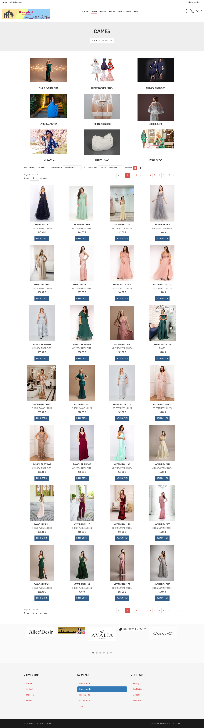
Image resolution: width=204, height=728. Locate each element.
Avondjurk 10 (41, 225)
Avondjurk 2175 (162, 584)
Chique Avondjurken (48, 88)
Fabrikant (92, 168)
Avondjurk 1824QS (82, 344)
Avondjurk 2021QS (122, 404)
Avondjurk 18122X (82, 284)
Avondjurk (137, 683)
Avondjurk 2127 (82, 524)
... (145, 175)
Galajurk (136, 695)
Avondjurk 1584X (81, 225)
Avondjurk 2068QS (42, 464)
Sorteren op (56, 168)
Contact (29, 689)
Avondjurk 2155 (162, 524)
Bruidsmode (84, 683)
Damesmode (85, 689)
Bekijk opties (41, 238)
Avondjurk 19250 (162, 344)
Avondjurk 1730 (122, 225)
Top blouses (48, 160)
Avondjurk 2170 (122, 584)
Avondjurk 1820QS (122, 284)
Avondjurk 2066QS (162, 404)
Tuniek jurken (155, 160)
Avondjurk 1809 (41, 284)
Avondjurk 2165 (41, 584)
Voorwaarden (174, 723)
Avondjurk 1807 (162, 225)
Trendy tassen (102, 160)
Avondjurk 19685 (41, 404)
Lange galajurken (48, 124)
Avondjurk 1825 (122, 344)
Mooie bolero (156, 124)
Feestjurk (137, 700)
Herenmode (84, 695)
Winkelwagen (16, 2)
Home (4, 2)
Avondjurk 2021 (82, 404)
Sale (81, 706)
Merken (29, 700)
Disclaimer (155, 723)
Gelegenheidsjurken (155, 88)
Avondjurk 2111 (162, 464)
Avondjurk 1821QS (162, 284)
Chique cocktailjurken (102, 88)
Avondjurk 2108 (122, 464)
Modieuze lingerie (102, 124)
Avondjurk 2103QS (82, 464)
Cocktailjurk (138, 689)
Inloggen (30, 695)
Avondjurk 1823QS (42, 344)
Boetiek (29, 683)
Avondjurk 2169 (82, 584)
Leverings (164, 723)
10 (169, 175)
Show (26, 178)
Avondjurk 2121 (41, 524)
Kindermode (84, 700)
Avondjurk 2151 (122, 524)
